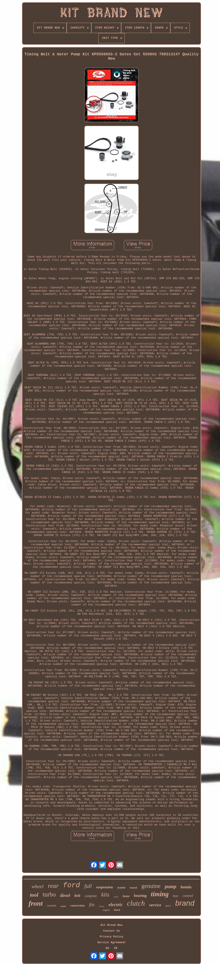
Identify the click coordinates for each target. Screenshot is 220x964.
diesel (65, 895)
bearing (140, 895)
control (188, 896)
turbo (49, 894)
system (121, 887)
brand (184, 903)
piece (168, 905)
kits (105, 894)
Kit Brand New (111, 925)
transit (133, 887)
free (175, 896)
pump (170, 886)
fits (92, 904)
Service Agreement (111, 942)
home (126, 896)
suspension (104, 887)
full (88, 886)
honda (186, 887)
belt (77, 895)
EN (107, 948)
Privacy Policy (111, 936)
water (116, 897)
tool (34, 895)
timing (160, 894)
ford (71, 885)
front (36, 903)
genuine (150, 886)
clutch (136, 903)
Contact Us (111, 930)
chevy (101, 906)
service (155, 905)
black (117, 909)
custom (51, 905)
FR (116, 948)
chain (63, 906)
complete (90, 896)
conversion (77, 905)
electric (115, 904)
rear (53, 885)
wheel (38, 886)
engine (106, 909)
